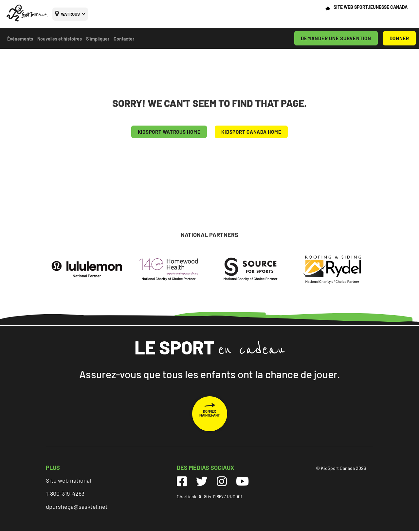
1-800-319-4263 (65, 493)
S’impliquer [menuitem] (97, 39)
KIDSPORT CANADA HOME (251, 132)
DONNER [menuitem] (400, 38)
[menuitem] (70, 14)
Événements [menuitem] (20, 39)
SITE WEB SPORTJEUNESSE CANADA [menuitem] (371, 7)
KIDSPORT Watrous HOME (169, 132)
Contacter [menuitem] (124, 39)
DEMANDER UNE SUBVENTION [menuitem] (336, 38)
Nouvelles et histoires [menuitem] (59, 39)
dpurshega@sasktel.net (77, 506)
